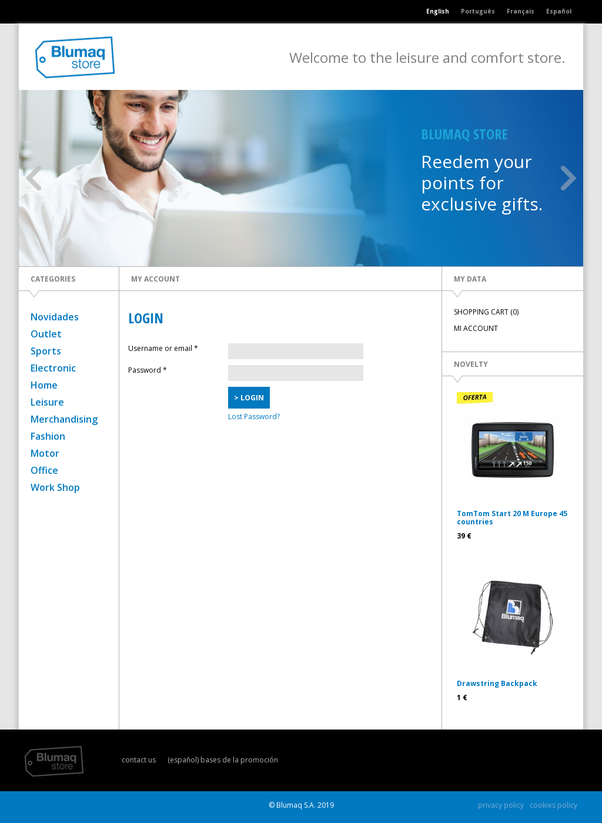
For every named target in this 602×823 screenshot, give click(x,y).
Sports (46, 350)
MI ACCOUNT (476, 328)
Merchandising (64, 419)
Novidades (55, 316)
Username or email (163, 348)
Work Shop (55, 487)
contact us (139, 760)
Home (44, 385)
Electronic (53, 368)
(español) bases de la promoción (223, 760)
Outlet (46, 333)
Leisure (47, 402)
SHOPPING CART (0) (486, 312)
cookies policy (553, 805)
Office (44, 470)
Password (147, 370)
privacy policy (501, 805)
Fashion (48, 436)
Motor (45, 453)
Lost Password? (254, 416)
